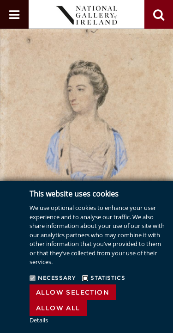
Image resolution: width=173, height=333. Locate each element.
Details (39, 320)
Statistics (107, 277)
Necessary (56, 277)
